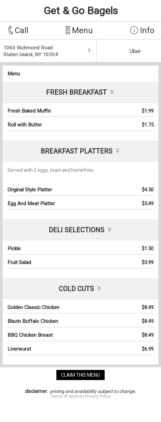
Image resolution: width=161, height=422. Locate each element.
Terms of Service (66, 396)
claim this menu (80, 375)
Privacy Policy (98, 396)
